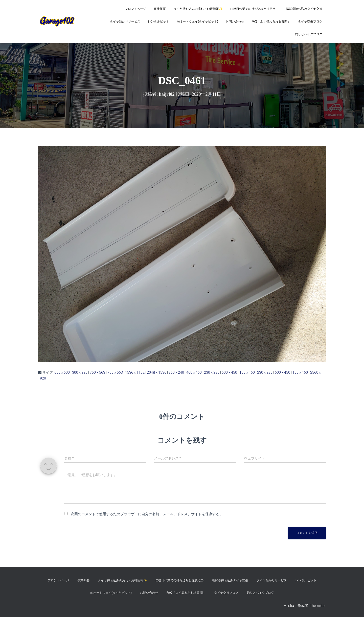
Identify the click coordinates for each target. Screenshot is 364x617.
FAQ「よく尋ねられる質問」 (271, 21)
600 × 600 (62, 372)
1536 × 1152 (135, 372)
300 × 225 (79, 372)
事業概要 (160, 9)
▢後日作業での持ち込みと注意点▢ (254, 9)
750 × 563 (97, 372)
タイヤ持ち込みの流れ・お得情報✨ (198, 9)
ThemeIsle (318, 606)
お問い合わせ (235, 21)
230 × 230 (211, 372)
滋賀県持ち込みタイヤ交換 (304, 9)
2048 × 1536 (156, 372)
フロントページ (135, 9)
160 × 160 (247, 372)
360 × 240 (176, 372)
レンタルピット (158, 21)
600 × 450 (229, 372)
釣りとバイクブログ (308, 34)
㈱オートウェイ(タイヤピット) (197, 21)
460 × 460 (194, 372)
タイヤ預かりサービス (125, 21)
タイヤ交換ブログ (310, 21)
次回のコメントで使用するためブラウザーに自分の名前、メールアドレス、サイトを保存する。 (147, 514)
